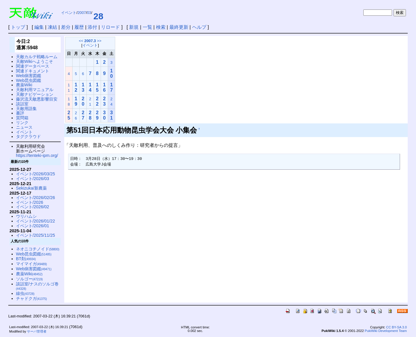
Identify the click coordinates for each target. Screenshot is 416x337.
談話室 (22, 103)
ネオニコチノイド (38, 249)
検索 (161, 27)
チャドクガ (31, 298)
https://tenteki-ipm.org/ (37, 155)
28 (98, 16)
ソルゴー (29, 278)
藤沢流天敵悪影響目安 (36, 99)
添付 (92, 27)
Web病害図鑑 (28, 75)
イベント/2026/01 (32, 225)
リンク (22, 122)
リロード (110, 27)
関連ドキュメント (32, 71)
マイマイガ (31, 263)
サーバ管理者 (36, 331)
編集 (39, 27)
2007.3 (90, 41)
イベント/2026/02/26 (35, 197)
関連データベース (32, 66)
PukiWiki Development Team (386, 331)
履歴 (79, 27)
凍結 (52, 27)
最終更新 (178, 27)
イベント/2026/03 (32, 178)
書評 (20, 113)
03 (89, 12)
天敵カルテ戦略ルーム (36, 56)
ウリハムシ (26, 216)
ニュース (24, 127)
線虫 (25, 293)
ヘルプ (199, 27)
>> (99, 41)
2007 (82, 12)
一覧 (147, 27)
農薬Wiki (24, 84)
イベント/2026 (29, 202)
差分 (65, 27)
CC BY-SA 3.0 (396, 327)
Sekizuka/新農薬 (31, 188)
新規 (134, 27)
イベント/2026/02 (32, 206)
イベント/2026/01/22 (35, 221)
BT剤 (26, 258)
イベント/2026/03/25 (35, 173)
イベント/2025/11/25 (35, 235)
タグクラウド (28, 136)
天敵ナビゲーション (34, 94)
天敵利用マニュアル (34, 89)
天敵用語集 (26, 108)
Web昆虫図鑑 (28, 80)
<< (81, 41)
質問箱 (22, 117)
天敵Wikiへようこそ (34, 61)
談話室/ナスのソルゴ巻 (37, 286)
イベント (68, 12)
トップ (18, 27)
